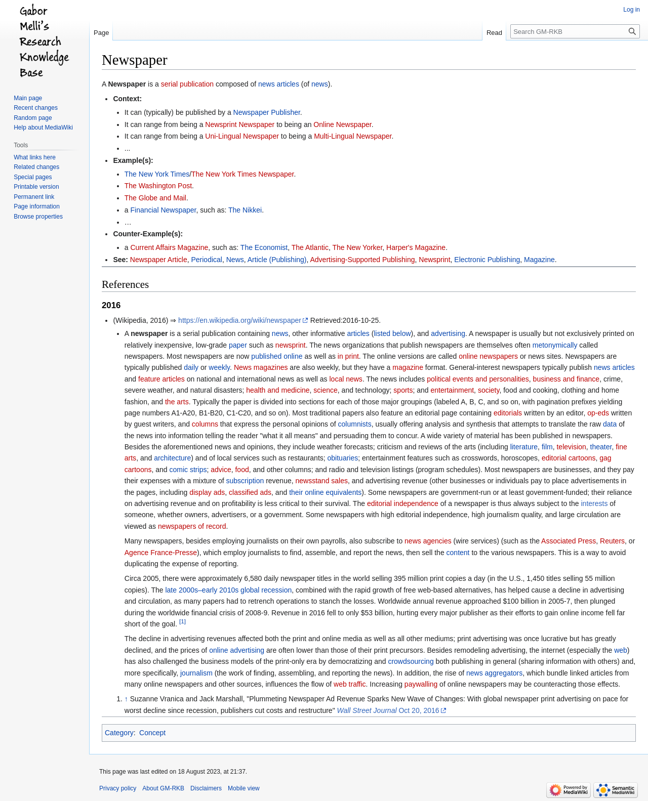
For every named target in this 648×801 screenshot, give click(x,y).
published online (276, 356)
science (325, 390)
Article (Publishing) (277, 260)
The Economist (264, 247)
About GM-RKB (163, 788)
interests (594, 503)
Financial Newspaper (163, 210)
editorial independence (402, 503)
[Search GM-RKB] (575, 31)
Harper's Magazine (416, 247)
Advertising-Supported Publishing (362, 260)
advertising (448, 333)
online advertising (236, 650)
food (242, 470)
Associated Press (568, 541)
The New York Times (157, 174)
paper (238, 345)
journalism (196, 673)
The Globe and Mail (155, 198)
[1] (182, 621)
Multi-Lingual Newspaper (352, 136)
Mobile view (244, 788)
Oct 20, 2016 (388, 710)
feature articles (161, 379)
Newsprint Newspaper (239, 124)
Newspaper (127, 84)
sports (403, 390)
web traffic (350, 684)
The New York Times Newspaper (242, 174)
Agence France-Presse (161, 553)
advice (221, 470)
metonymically (555, 345)
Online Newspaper (342, 124)
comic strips (188, 470)
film (547, 447)
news (319, 84)
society (489, 390)
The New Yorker (357, 247)
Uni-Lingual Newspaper (242, 136)
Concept (152, 733)
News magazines (261, 367)
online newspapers (488, 356)
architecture (172, 458)
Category (119, 733)
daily (191, 367)
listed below (392, 333)
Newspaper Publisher (266, 112)
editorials (508, 413)
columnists (355, 424)
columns (205, 424)
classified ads (250, 492)
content (458, 553)
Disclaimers (206, 788)
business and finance (566, 379)
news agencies (428, 541)
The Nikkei (245, 210)
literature (524, 447)
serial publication (187, 84)
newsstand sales (322, 481)
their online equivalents (325, 492)
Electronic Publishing (487, 260)
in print (348, 356)
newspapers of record (192, 526)
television (571, 447)
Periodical (206, 260)
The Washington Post (158, 186)
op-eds (598, 413)
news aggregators (494, 673)
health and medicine (277, 390)
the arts (177, 402)
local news (346, 379)
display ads (207, 492)
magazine (407, 367)
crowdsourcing (410, 661)
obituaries (343, 458)
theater (601, 447)
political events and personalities (478, 379)
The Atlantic (310, 247)
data (610, 424)
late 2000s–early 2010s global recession (228, 590)
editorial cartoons (569, 458)
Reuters (612, 541)
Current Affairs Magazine (169, 247)
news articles (278, 84)
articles (358, 333)
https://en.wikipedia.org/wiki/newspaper (239, 320)
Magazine (539, 260)
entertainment (452, 390)
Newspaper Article (158, 260)
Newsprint (434, 260)
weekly (219, 367)
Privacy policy (117, 788)
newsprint (290, 345)
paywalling (420, 684)
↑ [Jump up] (126, 699)
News (235, 260)
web (620, 650)
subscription (245, 481)
